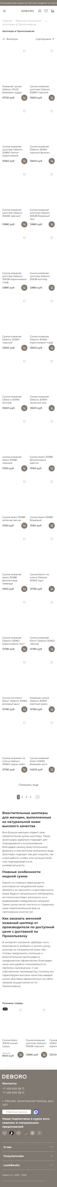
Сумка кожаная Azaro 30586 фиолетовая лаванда (11, 579)
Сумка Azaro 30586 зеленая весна (13, 519)
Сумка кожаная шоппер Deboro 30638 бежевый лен (40, 214)
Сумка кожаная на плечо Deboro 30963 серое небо (13, 761)
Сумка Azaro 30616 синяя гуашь (10, 1043)
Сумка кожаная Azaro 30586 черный (11, 459)
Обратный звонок (16, 1111)
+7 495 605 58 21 (13, 1092)
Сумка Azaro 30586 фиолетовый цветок (41, 459)
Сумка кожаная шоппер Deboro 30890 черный (40, 89)
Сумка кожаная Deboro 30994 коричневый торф (41, 339)
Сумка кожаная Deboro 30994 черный (11, 339)
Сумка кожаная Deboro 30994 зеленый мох (39, 399)
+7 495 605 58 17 (13, 1088)
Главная (7, 20)
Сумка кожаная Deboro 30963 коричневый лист (13, 640)
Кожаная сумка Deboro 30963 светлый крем (39, 700)
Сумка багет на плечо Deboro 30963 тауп (39, 577)
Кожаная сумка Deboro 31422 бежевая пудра (12, 89)
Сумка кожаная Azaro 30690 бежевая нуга (39, 761)
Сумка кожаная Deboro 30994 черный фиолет (40, 149)
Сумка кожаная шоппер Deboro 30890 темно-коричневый (12, 151)
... (46, 20)
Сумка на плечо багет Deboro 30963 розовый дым (14, 700)
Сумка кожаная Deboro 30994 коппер (11, 399)
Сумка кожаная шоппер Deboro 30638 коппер (40, 276)
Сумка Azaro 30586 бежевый (41, 519)
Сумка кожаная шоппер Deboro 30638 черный (12, 212)
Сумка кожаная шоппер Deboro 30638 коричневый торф (14, 278)
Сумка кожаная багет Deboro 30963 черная (42, 640)
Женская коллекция (28, 20)
